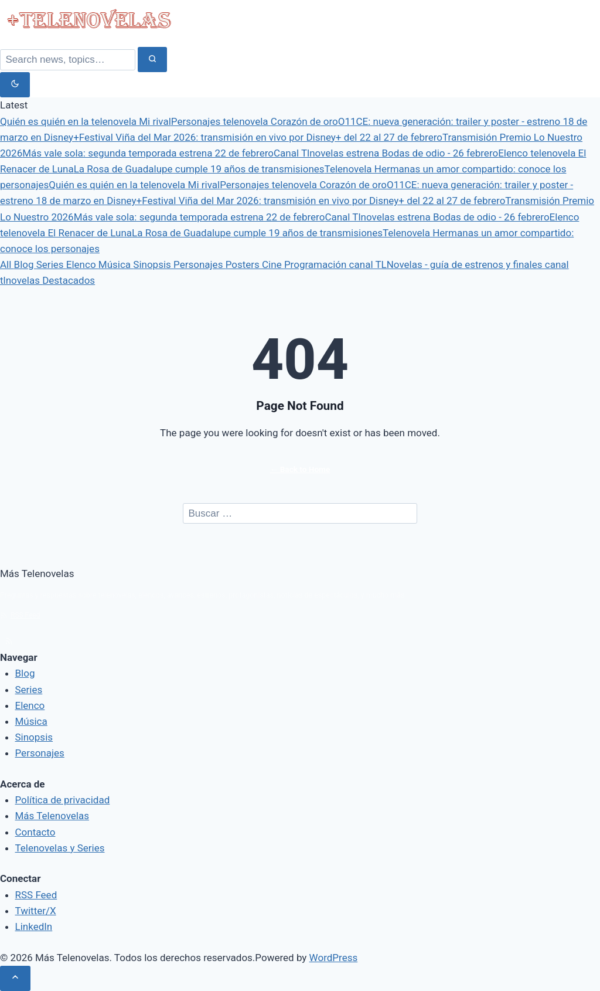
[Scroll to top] (15, 978)
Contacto (35, 832)
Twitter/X (35, 911)
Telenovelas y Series (60, 848)
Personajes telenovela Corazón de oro (254, 121)
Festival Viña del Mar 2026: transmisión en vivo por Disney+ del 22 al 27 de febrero (260, 137)
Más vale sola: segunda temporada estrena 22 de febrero (148, 153)
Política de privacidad (62, 800)
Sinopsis (153, 264)
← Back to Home (300, 469)
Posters (244, 264)
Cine (273, 264)
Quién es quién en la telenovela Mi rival (85, 121)
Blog (25, 264)
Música (115, 264)
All (7, 264)
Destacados (68, 280)
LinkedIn (34, 926)
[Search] (67, 59)
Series (51, 264)
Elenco (82, 264)
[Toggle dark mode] (15, 84)
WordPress (333, 957)
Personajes (199, 264)
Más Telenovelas (52, 816)
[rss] (9, 641)
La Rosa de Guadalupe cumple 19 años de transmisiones (199, 169)
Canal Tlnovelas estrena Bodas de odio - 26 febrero (386, 153)
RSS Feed (20, 615)
